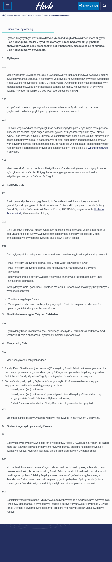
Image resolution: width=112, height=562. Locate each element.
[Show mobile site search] (104, 6)
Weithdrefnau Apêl (98, 147)
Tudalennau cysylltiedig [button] (20, 29)
